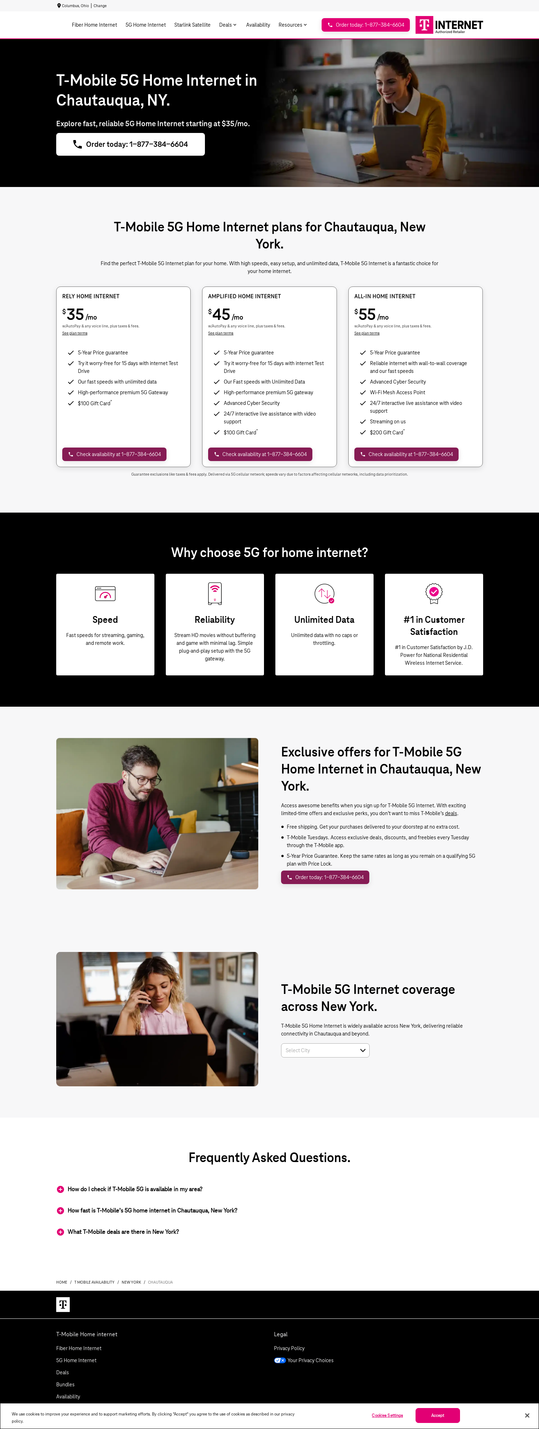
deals (451, 813)
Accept (437, 1415)
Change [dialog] (100, 5)
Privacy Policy (289, 1348)
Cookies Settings (387, 1415)
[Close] (527, 1415)
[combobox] (317, 1050)
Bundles (65, 1384)
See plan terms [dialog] (75, 333)
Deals (62, 1372)
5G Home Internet (76, 1360)
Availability (68, 1396)
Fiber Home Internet (78, 1348)
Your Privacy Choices (304, 1360)
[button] (362, 1050)
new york (131, 1282)
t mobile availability (94, 1282)
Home (61, 1282)
